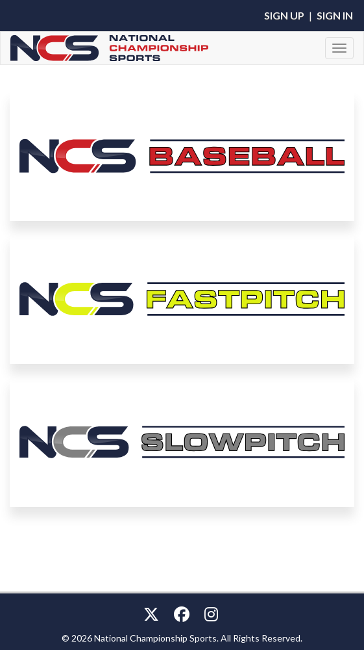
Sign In (335, 15)
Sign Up (284, 15)
